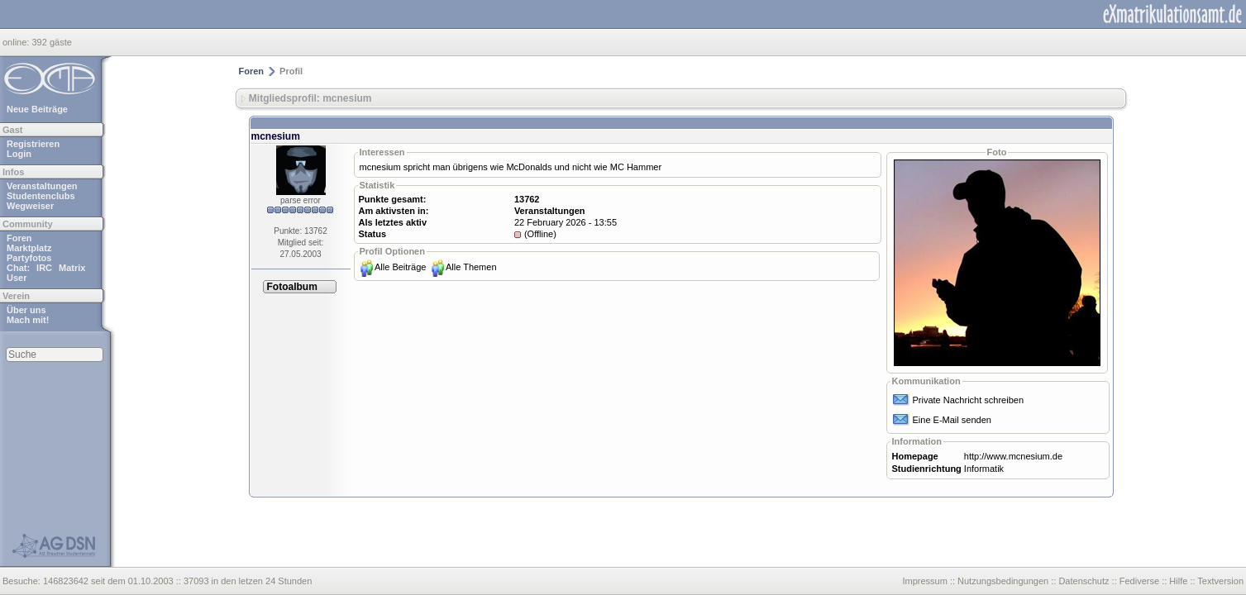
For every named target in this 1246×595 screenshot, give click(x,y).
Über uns (26, 310)
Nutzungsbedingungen (1002, 581)
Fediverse (1139, 581)
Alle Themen (471, 267)
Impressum (924, 581)
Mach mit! (28, 320)
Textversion (1220, 581)
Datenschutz (1083, 581)
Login (19, 154)
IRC (44, 268)
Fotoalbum (292, 287)
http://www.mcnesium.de (1013, 456)
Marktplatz (29, 248)
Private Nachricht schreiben (968, 400)
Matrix (72, 268)
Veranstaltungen (42, 186)
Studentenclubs (41, 196)
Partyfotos (29, 258)
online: (16, 42)
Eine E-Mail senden (952, 420)
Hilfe (1178, 581)
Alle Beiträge (400, 267)
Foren (19, 238)
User (16, 278)
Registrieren (33, 144)
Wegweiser (30, 206)
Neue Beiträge (37, 109)
